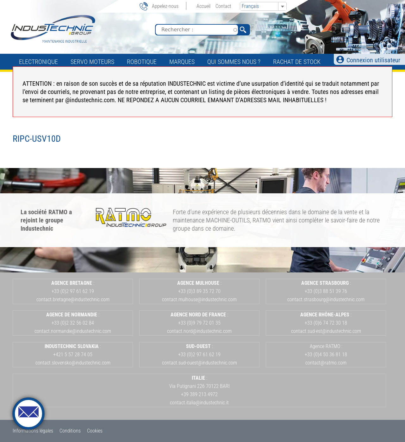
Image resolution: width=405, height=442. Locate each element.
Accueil (203, 6)
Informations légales (33, 431)
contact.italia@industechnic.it (199, 403)
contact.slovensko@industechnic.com (72, 363)
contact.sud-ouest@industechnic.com (199, 363)
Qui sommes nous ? (233, 61)
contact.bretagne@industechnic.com (72, 299)
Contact (223, 6)
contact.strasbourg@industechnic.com (325, 299)
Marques (182, 61)
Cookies (95, 431)
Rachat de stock (297, 61)
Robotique (142, 61)
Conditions (70, 431)
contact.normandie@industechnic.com (72, 331)
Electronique (38, 61)
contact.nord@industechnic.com (199, 331)
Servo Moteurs (92, 61)
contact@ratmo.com (325, 363)
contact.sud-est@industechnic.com (326, 331)
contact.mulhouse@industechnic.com (199, 299)
